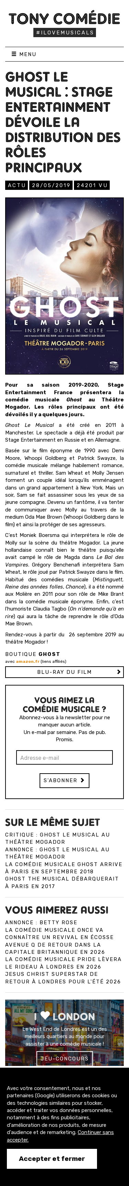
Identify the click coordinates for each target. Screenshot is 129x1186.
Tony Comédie (64, 18)
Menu (23, 54)
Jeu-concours (65, 1059)
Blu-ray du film (64, 672)
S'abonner (64, 780)
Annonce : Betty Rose (41, 922)
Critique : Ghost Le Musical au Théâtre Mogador (57, 838)
